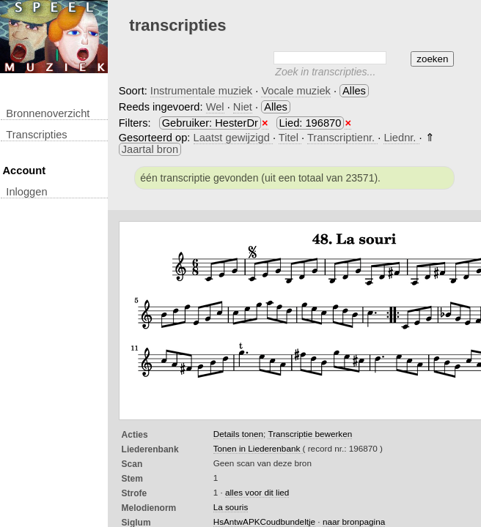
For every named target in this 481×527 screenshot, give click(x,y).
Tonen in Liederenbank (258, 448)
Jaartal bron (150, 149)
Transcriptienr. (342, 137)
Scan (132, 464)
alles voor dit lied (257, 492)
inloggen (26, 192)
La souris (231, 507)
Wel (215, 107)
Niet (242, 107)
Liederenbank (150, 449)
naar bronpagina (354, 521)
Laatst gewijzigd (233, 137)
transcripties (36, 135)
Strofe (134, 493)
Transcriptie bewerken (310, 433)
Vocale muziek (296, 91)
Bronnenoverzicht (47, 113)
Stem (132, 479)
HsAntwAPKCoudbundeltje (264, 521)
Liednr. (401, 137)
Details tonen (238, 433)
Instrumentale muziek (201, 91)
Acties (135, 435)
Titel (290, 137)
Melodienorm (149, 508)
